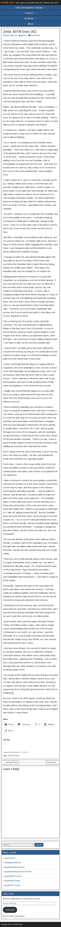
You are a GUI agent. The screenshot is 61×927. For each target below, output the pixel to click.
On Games (29, 18)
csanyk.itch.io (9, 858)
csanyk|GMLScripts (11, 881)
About (30, 23)
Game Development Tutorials (29, 7)
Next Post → (52, 762)
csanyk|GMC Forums (12, 876)
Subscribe (10, 910)
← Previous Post (10, 762)
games (24, 35)
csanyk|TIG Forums (11, 885)
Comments (35, 35)
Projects (29, 13)
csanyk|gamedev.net (12, 862)
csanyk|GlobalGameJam (13, 867)
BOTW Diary (13, 756)
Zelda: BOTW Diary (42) (20, 31)
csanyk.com (7, 2)
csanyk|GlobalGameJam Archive (17, 871)
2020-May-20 (11, 35)
